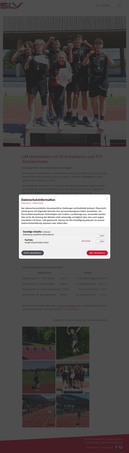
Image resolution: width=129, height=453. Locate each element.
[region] (64, 237)
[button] (97, 235)
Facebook (116, 447)
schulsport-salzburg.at (69, 305)
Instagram (121, 447)
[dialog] (64, 226)
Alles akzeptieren (97, 252)
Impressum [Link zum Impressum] (26, 203)
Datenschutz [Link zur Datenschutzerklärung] (38, 203)
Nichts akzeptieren (32, 252)
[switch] (100, 235)
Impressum (107, 447)
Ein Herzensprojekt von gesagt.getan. (103, 439)
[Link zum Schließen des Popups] (107, 198)
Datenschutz (92, 447)
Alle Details (86, 241)
